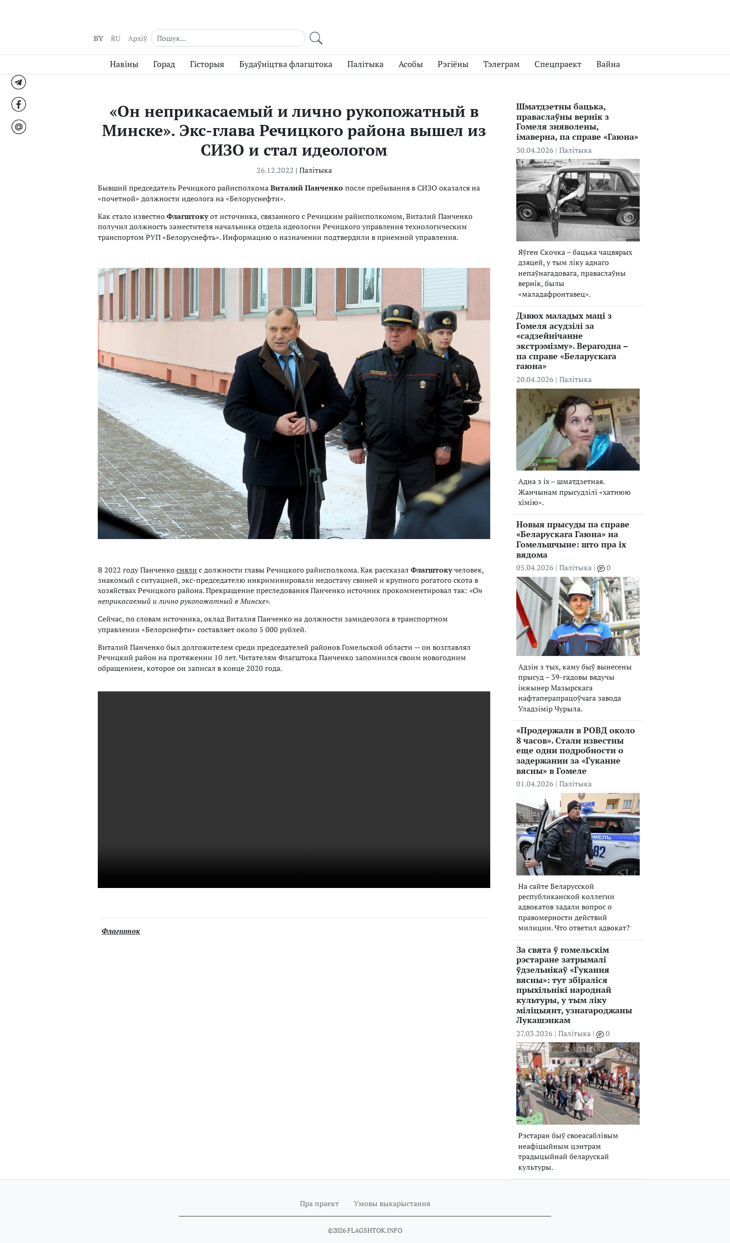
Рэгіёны (453, 47)
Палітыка (365, 47)
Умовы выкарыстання (392, 1187)
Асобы (411, 47)
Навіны (124, 47)
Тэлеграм (501, 47)
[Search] (573, 18)
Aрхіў (510, 19)
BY (471, 19)
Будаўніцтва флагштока (285, 47)
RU (488, 19)
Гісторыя (207, 47)
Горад (164, 47)
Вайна (608, 47)
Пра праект (319, 1187)
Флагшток (120, 914)
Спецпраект (557, 47)
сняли (186, 553)
